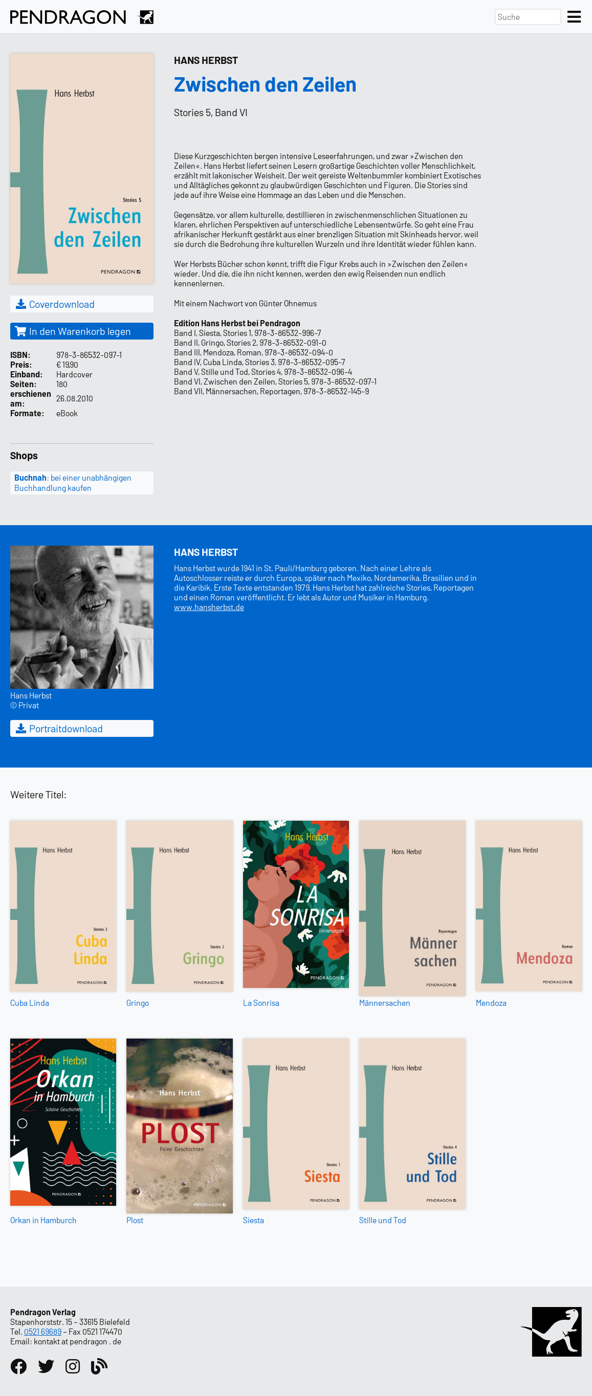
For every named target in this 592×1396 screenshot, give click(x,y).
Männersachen (384, 1002)
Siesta (253, 1220)
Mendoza (491, 1002)
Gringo (137, 1002)
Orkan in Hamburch (43, 1220)
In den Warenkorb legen (72, 331)
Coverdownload (54, 304)
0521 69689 (42, 1331)
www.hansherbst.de (209, 607)
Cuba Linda (29, 1002)
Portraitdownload (58, 728)
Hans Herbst (206, 60)
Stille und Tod (382, 1220)
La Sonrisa (261, 1002)
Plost (134, 1220)
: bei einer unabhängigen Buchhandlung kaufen (72, 482)
